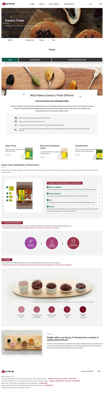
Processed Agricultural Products (77, 60)
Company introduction (87, 371)
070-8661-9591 (48, 385)
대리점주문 (99, 202)
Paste (10, 60)
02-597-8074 (72, 379)
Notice (99, 371)
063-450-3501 (60, 381)
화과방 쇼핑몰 (99, 195)
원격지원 (99, 205)
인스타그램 (99, 187)
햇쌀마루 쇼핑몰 (99, 198)
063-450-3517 (76, 381)
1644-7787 (58, 379)
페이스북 (99, 191)
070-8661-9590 (43, 383)
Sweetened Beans (35, 60)
